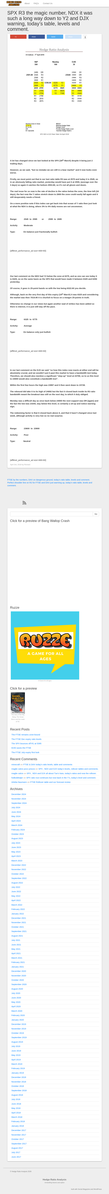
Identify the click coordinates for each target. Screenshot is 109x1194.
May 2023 (16, 852)
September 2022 (19, 878)
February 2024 (18, 830)
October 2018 (17, 1086)
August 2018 (17, 1095)
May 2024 (16, 816)
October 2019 (17, 1033)
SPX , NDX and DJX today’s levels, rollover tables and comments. (68, 769)
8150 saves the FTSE (21, 748)
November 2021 (18, 922)
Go (96, 514)
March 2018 (16, 1117)
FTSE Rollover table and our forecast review (50, 782)
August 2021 (17, 936)
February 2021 (18, 962)
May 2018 (16, 1108)
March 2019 (16, 1064)
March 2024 (16, 825)
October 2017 (17, 1139)
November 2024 (18, 799)
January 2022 (17, 914)
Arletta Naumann (19, 782)
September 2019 (19, 1037)
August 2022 (17, 883)
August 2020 (17, 989)
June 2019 (16, 1051)
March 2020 (16, 1011)
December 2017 (18, 1130)
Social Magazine (84, 1189)
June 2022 (16, 891)
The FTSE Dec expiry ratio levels (26, 739)
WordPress (98, 1189)
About (27, 3)
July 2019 (15, 1046)
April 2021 (16, 953)
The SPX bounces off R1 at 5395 (26, 743)
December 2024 (18, 794)
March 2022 (16, 905)
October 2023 (17, 834)
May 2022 (16, 896)
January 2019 (17, 1073)
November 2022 (18, 869)
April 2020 (16, 1006)
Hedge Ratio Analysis (54, 1179)
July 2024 (15, 807)
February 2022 (18, 909)
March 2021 (16, 958)
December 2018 (18, 1077)
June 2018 (16, 1104)
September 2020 (19, 984)
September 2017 (19, 1143)
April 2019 (16, 1059)
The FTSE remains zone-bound (25, 734)
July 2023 (15, 843)
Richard (27, 465)
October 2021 (17, 927)
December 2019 (18, 1024)
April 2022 (16, 900)
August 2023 (17, 838)
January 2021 (17, 967)
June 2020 (16, 998)
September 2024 (19, 803)
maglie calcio (17, 773)
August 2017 (17, 1148)
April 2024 (16, 821)
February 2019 (18, 1068)
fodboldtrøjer (17, 778)
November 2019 (18, 1028)
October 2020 (17, 980)
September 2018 (19, 1090)
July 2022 (15, 887)
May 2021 (16, 949)
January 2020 (17, 1020)
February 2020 (18, 1015)
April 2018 (16, 1112)
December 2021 (18, 918)
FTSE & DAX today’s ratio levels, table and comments (47, 764)
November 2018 (18, 1082)
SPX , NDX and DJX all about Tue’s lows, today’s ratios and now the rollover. (61, 773)
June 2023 (16, 847)
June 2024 (16, 812)
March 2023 (16, 860)
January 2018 (17, 1126)
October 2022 (17, 874)
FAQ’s (36, 3)
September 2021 (19, 931)
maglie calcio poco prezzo (23, 769)
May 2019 (16, 1055)
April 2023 (16, 856)
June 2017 (16, 1157)
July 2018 (15, 1099)
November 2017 (18, 1135)
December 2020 (18, 971)
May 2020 (16, 1002)
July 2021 (15, 940)
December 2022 (18, 865)
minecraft (15, 764)
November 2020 (18, 975)
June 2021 (16, 944)
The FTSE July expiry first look (25, 752)
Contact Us (47, 3)
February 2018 (18, 1121)
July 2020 (15, 993)
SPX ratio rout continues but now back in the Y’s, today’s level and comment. (61, 778)
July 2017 (15, 1152)
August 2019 (17, 1042)
